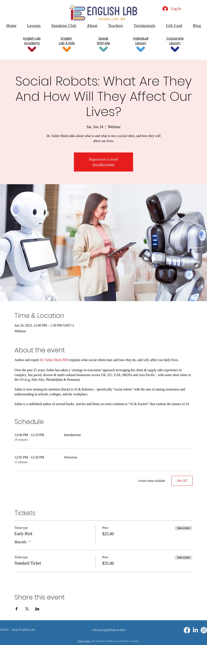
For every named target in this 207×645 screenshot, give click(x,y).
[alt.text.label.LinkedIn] (195, 630)
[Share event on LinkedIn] (37, 608)
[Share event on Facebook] (17, 608)
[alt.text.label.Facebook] (187, 630)
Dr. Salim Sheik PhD (54, 360)
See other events (104, 164)
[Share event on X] (27, 608)
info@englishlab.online (109, 630)
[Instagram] (204, 630)
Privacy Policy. (85, 641)
